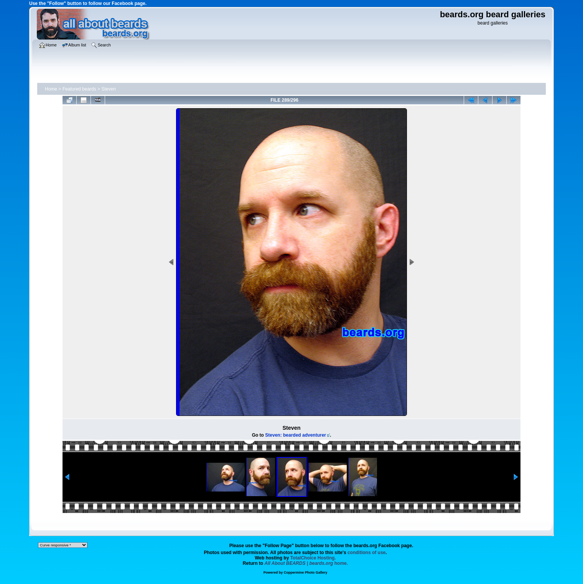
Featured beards (79, 89)
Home (51, 89)
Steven (108, 89)
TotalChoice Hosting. (313, 558)
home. (306, 563)
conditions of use (366, 552)
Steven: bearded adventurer (295, 435)
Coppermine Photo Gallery (306, 572)
